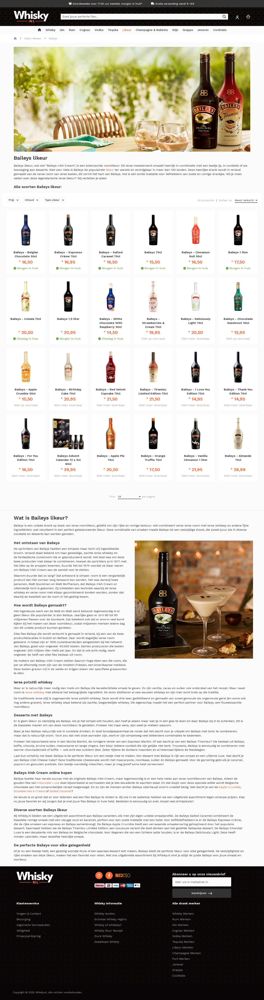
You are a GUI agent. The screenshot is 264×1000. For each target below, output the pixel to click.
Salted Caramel (61, 791)
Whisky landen (104, 913)
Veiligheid (23, 930)
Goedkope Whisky (106, 941)
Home (15, 38)
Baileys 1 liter (238, 252)
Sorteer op (225, 200)
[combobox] (144, 17)
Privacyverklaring (28, 936)
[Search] (224, 17)
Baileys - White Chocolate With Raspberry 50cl (110, 323)
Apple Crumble (230, 787)
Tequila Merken (183, 941)
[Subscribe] (201, 893)
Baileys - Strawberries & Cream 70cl (153, 323)
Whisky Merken (183, 913)
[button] (237, 18)
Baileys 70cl (153, 252)
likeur (110, 170)
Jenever (178, 964)
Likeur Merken (32, 38)
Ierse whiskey (34, 692)
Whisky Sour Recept (108, 930)
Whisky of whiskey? (108, 925)
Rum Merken (181, 919)
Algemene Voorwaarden (33, 925)
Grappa (177, 970)
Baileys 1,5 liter (68, 319)
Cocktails (178, 975)
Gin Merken (180, 925)
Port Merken (181, 958)
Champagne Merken (186, 953)
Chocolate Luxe (48, 783)
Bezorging (23, 919)
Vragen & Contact (28, 913)
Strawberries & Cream (29, 791)
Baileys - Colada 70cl (25, 319)
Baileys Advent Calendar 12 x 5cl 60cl (68, 460)
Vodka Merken (182, 936)
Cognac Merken (183, 930)
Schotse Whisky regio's (110, 919)
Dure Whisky (103, 936)
